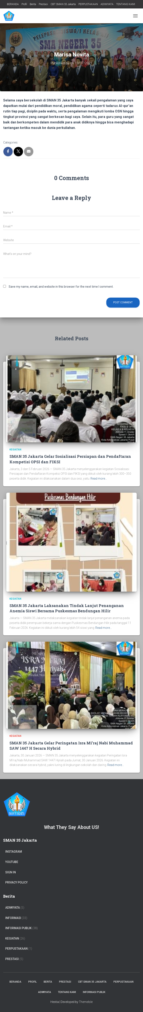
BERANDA (13, 4)
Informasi (13, 918)
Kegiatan (15, 449)
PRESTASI (12, 959)
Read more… (98, 478)
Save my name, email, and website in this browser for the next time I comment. (61, 286)
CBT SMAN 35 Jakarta (63, 4)
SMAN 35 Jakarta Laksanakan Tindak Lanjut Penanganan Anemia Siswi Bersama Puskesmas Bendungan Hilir (66, 608)
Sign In (10, 872)
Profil (24, 4)
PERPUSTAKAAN (88, 4)
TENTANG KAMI (125, 4)
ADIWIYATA (107, 4)
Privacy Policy (16, 882)
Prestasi (43, 4)
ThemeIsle (86, 1002)
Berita (33, 4)
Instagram (13, 851)
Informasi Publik (18, 928)
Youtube (11, 862)
